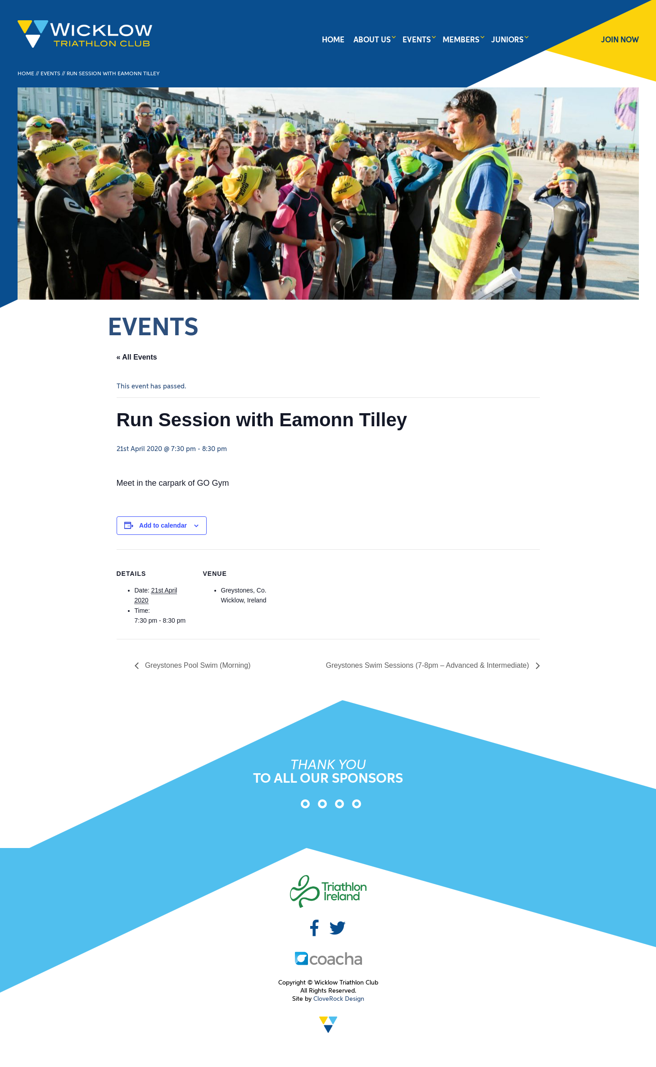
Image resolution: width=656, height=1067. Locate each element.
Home (333, 40)
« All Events (137, 357)
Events (417, 40)
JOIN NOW (620, 40)
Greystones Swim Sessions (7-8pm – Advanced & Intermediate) (428, 665)
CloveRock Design (338, 999)
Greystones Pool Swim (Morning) (197, 665)
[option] (302, 805)
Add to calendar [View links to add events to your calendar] (163, 525)
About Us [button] (372, 40)
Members (461, 40)
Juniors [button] (507, 40)
